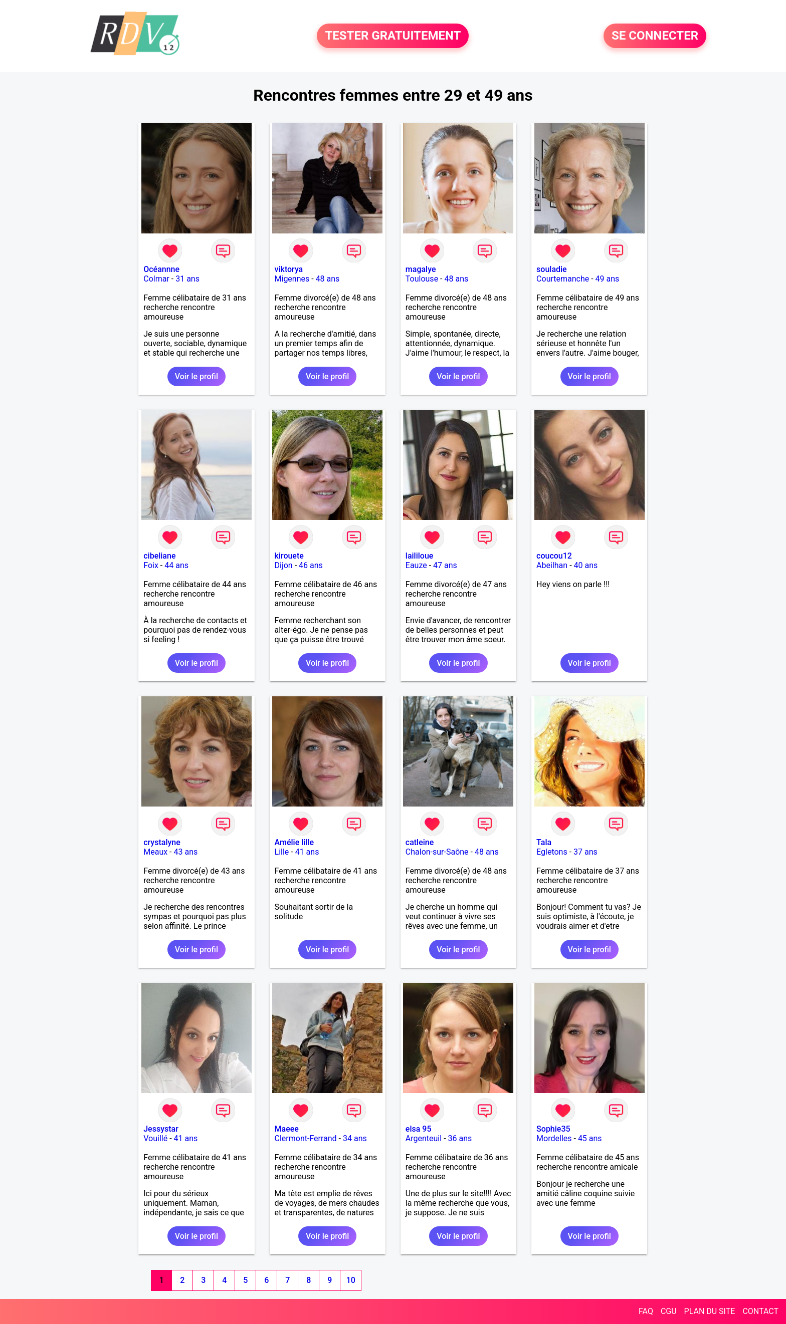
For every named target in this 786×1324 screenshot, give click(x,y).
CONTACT (760, 1311)
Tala (543, 842)
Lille (282, 852)
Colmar (156, 279)
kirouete (289, 556)
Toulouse (422, 279)
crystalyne (161, 842)
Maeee (287, 1129)
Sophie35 (553, 1129)
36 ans (460, 1138)
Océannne (161, 269)
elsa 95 (419, 1129)
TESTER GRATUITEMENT (393, 36)
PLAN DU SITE (709, 1311)
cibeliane (159, 556)
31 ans (187, 279)
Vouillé (155, 1138)
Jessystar (160, 1129)
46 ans (311, 565)
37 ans (585, 852)
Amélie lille (294, 842)
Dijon (284, 565)
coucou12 (554, 556)
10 (350, 1280)
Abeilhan (551, 565)
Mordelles (553, 1138)
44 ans (176, 565)
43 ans (186, 852)
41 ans (307, 852)
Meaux (155, 852)
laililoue (420, 556)
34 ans (355, 1138)
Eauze (416, 565)
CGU (669, 1311)
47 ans (445, 565)
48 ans (328, 279)
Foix (150, 565)
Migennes (292, 279)
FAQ (646, 1311)
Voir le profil (196, 376)
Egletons (551, 852)
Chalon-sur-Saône (437, 852)
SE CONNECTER (655, 36)
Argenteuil (424, 1138)
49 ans (608, 279)
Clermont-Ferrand (306, 1138)
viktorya (289, 269)
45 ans (590, 1138)
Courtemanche (562, 279)
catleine (420, 842)
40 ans (586, 565)
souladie (551, 269)
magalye (421, 269)
